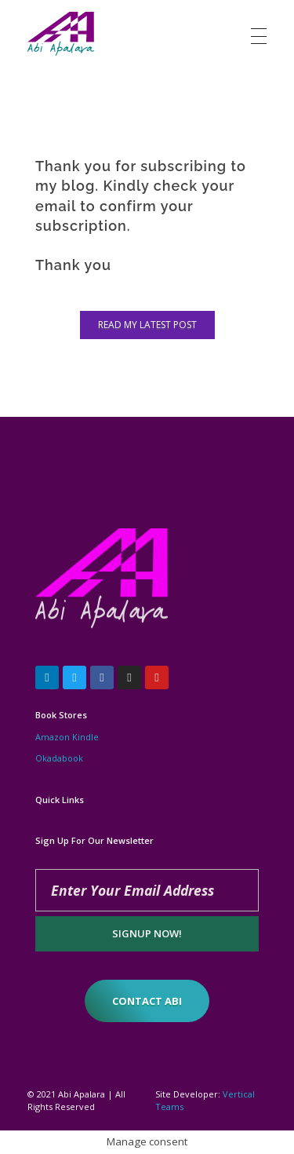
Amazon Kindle (67, 737)
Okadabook (59, 758)
